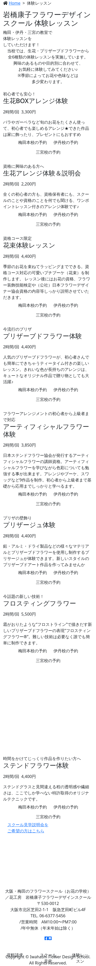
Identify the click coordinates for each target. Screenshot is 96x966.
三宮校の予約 (48, 152)
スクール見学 (48, 958)
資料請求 (14, 955)
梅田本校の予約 (32, 142)
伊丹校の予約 (66, 142)
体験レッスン (80, 958)
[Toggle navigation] (86, 9)
